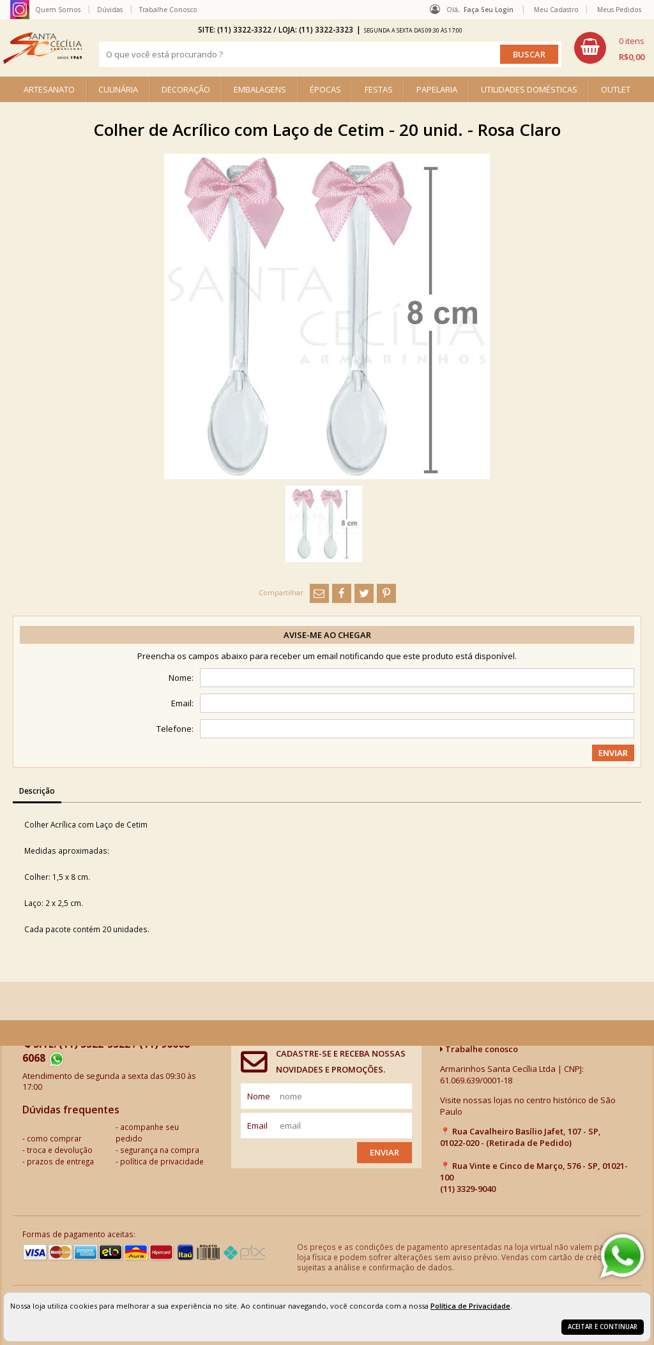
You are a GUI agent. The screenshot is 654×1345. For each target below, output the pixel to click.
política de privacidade (162, 1161)
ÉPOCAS (325, 89)
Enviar (384, 1152)
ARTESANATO (49, 89)
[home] (42, 48)
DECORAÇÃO (186, 89)
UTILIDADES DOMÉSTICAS (529, 89)
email (257, 1125)
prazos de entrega (60, 1161)
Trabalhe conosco (479, 1049)
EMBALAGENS (260, 89)
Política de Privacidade (470, 1306)
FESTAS (379, 89)
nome (258, 1096)
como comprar (54, 1138)
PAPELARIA (436, 89)
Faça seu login (488, 9)
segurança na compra (159, 1150)
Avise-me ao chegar (327, 635)
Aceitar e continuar (602, 1327)
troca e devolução (60, 1150)
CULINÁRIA (118, 89)
